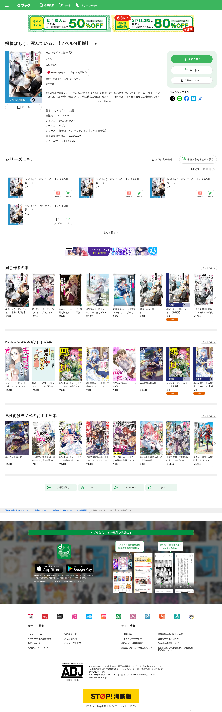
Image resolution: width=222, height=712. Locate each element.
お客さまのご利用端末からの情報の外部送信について (175, 649)
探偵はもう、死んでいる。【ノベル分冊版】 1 (47, 181)
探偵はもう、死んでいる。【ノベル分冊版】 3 (189, 181)
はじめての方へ (35, 634)
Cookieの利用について (168, 643)
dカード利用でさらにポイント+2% (62, 79)
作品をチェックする (194, 80)
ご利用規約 (126, 634)
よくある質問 (70, 639)
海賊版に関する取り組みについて (137, 648)
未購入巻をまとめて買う (200, 159)
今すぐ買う (194, 59)
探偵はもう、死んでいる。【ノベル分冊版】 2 (117, 181)
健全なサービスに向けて (169, 639)
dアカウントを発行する (98, 706)
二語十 (64, 52)
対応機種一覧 (70, 634)
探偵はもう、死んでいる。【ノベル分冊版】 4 (47, 207)
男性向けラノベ (67, 120)
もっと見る (207, 268)
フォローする (70, 52)
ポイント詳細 (77, 72)
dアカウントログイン (38, 648)
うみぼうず (52, 52)
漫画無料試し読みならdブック (17, 510)
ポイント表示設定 (72, 643)
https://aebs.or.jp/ (99, 677)
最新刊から (210, 169)
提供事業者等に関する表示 (170, 634)
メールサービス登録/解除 (39, 639)
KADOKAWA (63, 115)
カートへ (194, 70)
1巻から (196, 169)
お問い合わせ (34, 643)
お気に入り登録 (163, 159)
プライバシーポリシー (131, 639)
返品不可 (50, 84)
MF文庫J (64, 125)
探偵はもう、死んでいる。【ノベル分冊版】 (83, 130)
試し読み (26, 107)
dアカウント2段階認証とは (134, 643)
